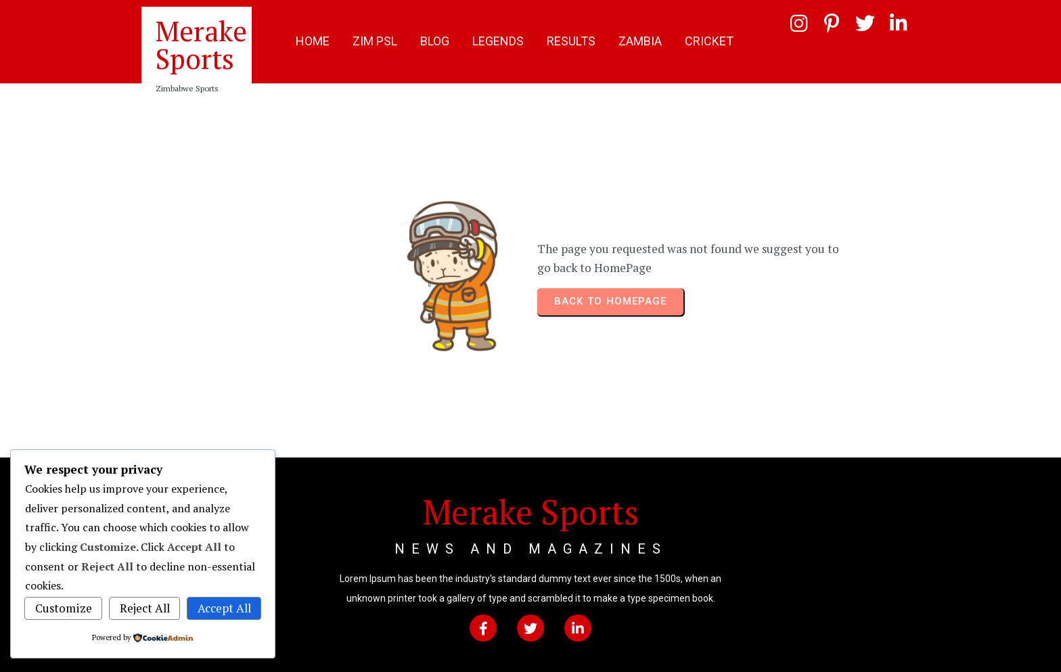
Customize (63, 608)
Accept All (224, 608)
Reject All (145, 608)
